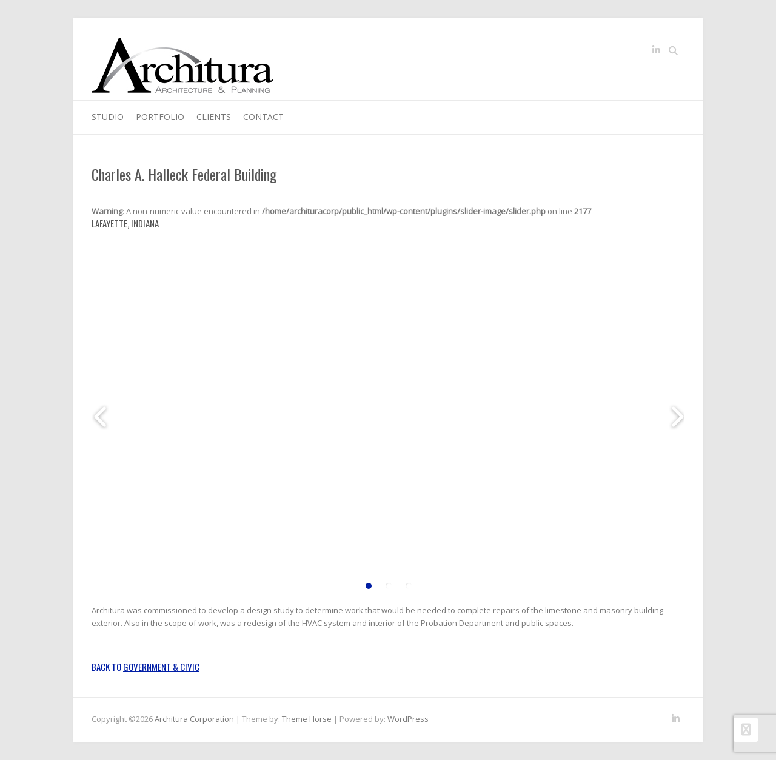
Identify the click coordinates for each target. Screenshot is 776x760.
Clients (213, 117)
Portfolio (160, 117)
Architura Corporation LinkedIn (656, 52)
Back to (145, 666)
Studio (108, 117)
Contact (263, 117)
